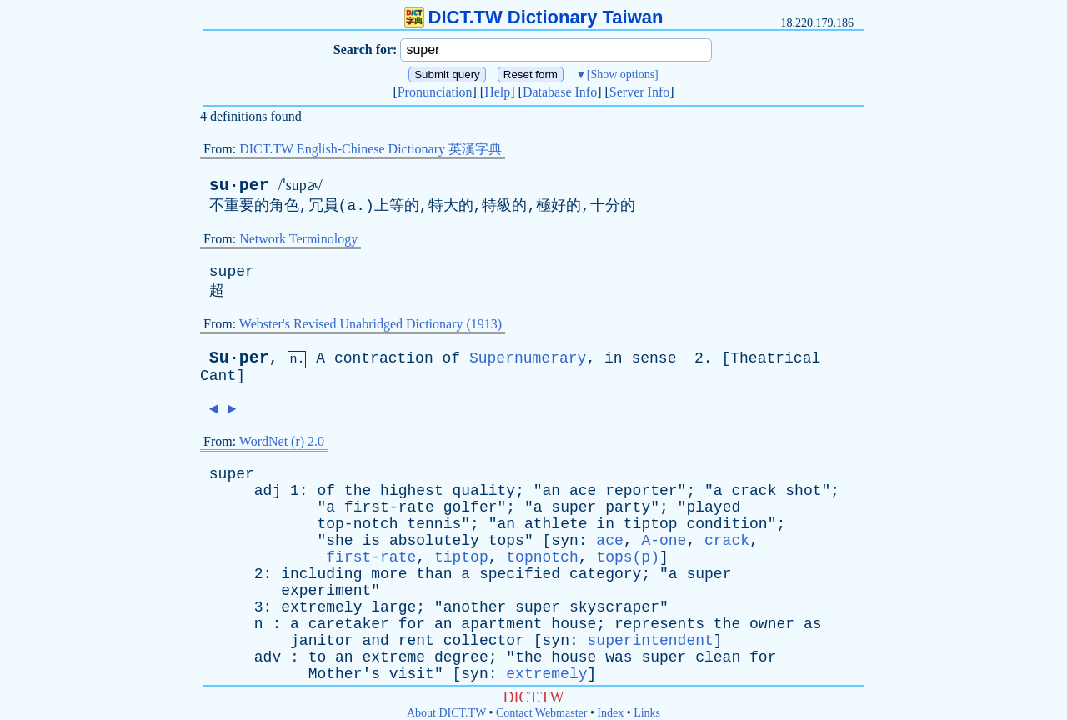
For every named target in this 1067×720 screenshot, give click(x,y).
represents (659, 624)
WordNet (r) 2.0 (281, 441)
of (452, 358)
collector (483, 640)
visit (411, 674)
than (434, 574)
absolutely (434, 540)
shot (803, 490)
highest (411, 490)
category (605, 574)
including (321, 574)
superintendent (651, 640)
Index (610, 713)
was (618, 657)
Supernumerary (527, 358)
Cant (218, 376)
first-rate (389, 507)
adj (267, 490)
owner (771, 624)
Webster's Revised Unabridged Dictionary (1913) (370, 324)
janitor (321, 640)
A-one (663, 540)
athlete (556, 524)
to (317, 657)
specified (519, 574)
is (371, 540)
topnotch (542, 557)
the (357, 490)
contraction (383, 358)
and (375, 640)
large (393, 607)
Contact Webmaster (541, 713)
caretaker (348, 624)
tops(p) (627, 557)
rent (416, 640)
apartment (501, 624)
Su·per (239, 358)
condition (726, 524)
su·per (239, 185)
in (613, 358)
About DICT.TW (446, 713)
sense (653, 358)
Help (497, 92)
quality (484, 490)
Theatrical (775, 358)
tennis (434, 524)
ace (582, 490)
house (573, 624)
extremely (321, 607)
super (231, 271)
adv (267, 657)
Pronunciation (435, 92)
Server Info (639, 92)
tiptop (651, 524)
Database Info (560, 92)
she (339, 540)
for (411, 624)
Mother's (344, 674)
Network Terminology (298, 239)
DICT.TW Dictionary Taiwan (534, 17)
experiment (326, 590)
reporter (641, 490)
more (389, 574)
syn (564, 540)
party (627, 507)
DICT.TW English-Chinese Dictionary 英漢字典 (370, 149)
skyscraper (614, 607)
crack (753, 490)
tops (506, 540)
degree (461, 657)
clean (717, 657)
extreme (393, 657)
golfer (470, 507)
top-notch (357, 524)
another (475, 607)
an (552, 490)
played (713, 507)
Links (647, 713)
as (813, 624)
